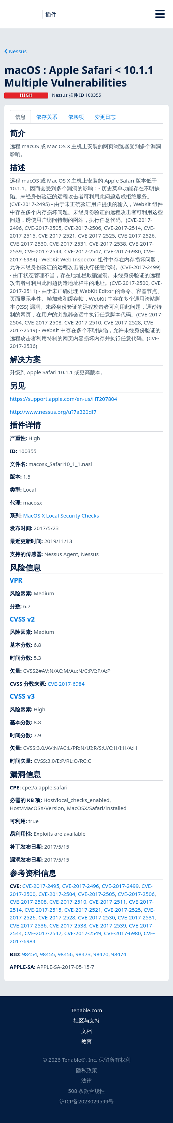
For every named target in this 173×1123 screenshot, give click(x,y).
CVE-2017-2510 (68, 901)
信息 (20, 116)
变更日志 (105, 116)
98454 (29, 954)
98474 (118, 954)
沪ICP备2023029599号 (86, 1101)
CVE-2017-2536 (28, 925)
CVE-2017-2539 (107, 925)
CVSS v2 (22, 619)
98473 (83, 954)
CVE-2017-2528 (56, 917)
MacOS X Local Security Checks (61, 515)
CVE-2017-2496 (80, 885)
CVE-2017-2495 (40, 885)
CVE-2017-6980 (122, 933)
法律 (86, 1080)
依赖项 (76, 116)
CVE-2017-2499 (120, 885)
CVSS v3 (22, 696)
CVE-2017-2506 (136, 893)
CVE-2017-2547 (43, 933)
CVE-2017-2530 (96, 917)
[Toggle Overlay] (159, 14)
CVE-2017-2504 (56, 893)
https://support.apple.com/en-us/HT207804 (63, 398)
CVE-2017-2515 (43, 909)
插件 (51, 14)
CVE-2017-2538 (68, 925)
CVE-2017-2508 (28, 901)
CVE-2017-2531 (136, 917)
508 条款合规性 (86, 1090)
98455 (47, 954)
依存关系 (46, 116)
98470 (101, 954)
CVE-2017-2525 (122, 909)
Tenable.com (86, 1010)
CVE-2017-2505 (96, 893)
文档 (86, 1030)
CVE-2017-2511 (107, 901)
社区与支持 (86, 1020)
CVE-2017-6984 (65, 683)
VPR (16, 580)
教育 (86, 1041)
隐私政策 (86, 1070)
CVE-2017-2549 (82, 933)
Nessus (15, 51)
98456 (65, 954)
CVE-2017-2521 (82, 909)
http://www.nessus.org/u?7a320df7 (53, 411)
